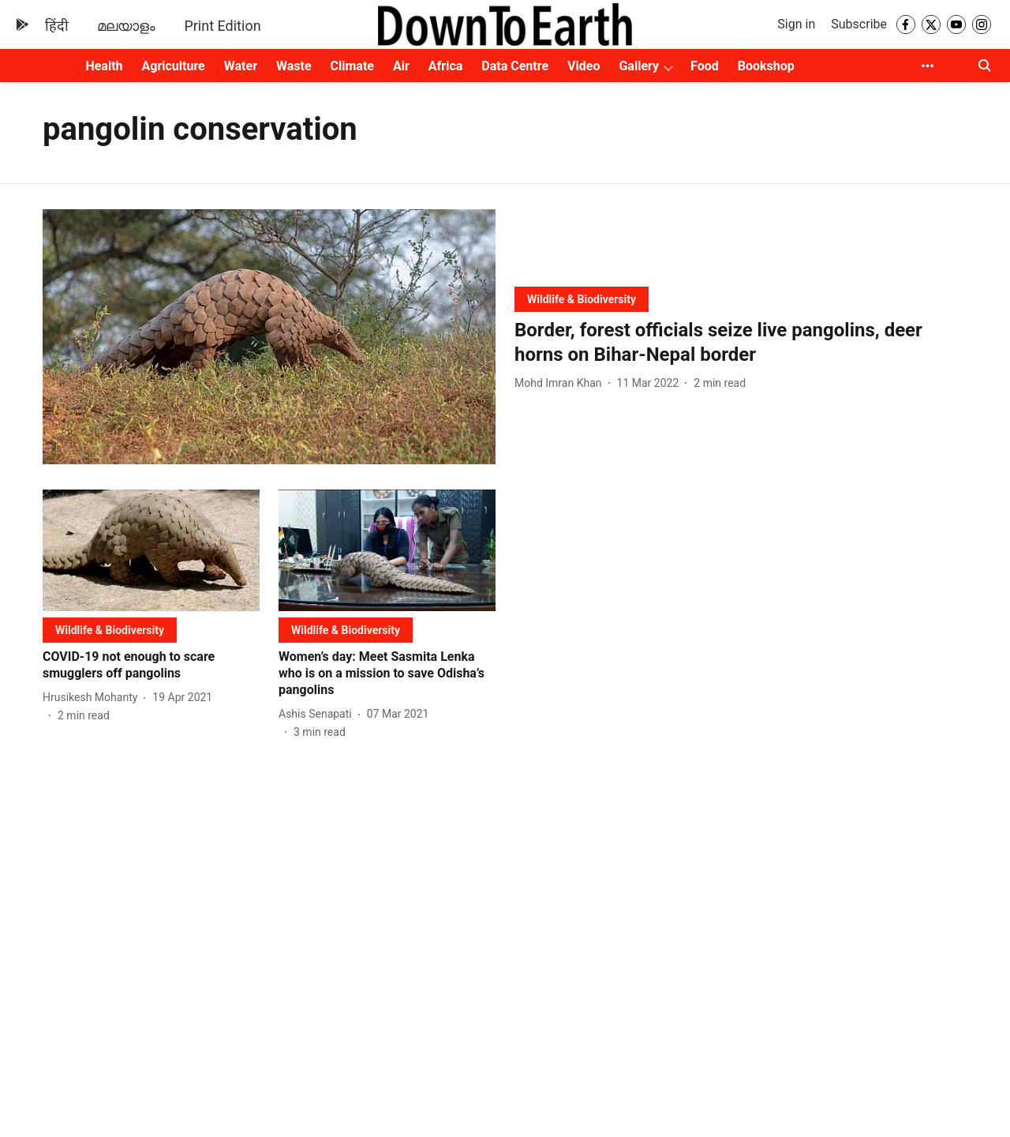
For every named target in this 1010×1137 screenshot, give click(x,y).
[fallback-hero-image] (269, 336)
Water (240, 65)
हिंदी (57, 25)
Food (704, 65)
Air (401, 65)
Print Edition (222, 25)
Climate (352, 65)
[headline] (740, 342)
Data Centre (514, 65)
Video (583, 65)
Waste (294, 65)
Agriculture (173, 65)
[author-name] (561, 383)
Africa (445, 65)
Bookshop (766, 65)
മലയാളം (126, 25)
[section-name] (581, 298)
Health (103, 65)
